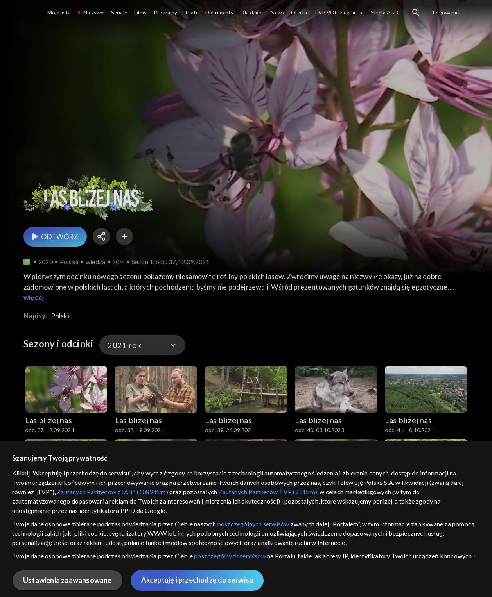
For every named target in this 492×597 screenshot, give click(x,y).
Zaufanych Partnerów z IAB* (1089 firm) (112, 491)
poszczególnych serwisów (253, 523)
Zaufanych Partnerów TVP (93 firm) (267, 491)
